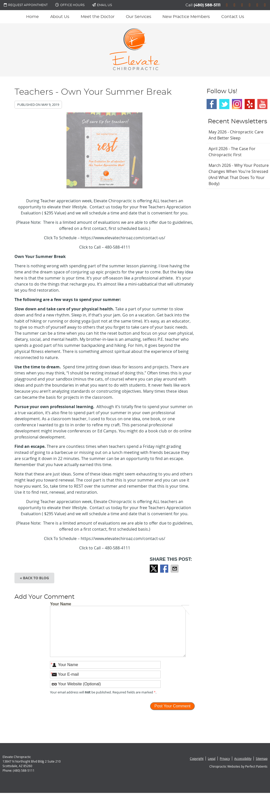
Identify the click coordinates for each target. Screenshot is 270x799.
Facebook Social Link (212, 104)
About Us (59, 17)
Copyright (197, 758)
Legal (211, 758)
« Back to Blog (34, 577)
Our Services (138, 17)
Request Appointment (26, 5)
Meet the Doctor (97, 17)
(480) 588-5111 (207, 5)
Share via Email (175, 569)
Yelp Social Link (250, 104)
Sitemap (261, 758)
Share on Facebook (164, 569)
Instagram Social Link (237, 104)
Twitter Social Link (224, 104)
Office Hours (70, 5)
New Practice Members (186, 17)
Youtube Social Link (262, 104)
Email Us (102, 5)
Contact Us (232, 17)
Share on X (154, 569)
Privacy (225, 758)
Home (32, 17)
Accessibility (242, 758)
